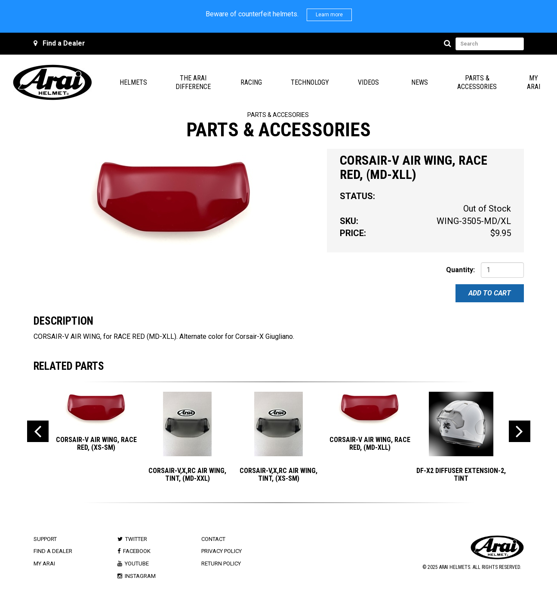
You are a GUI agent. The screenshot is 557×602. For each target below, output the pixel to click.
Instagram (140, 576)
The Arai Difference (193, 82)
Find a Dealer (64, 43)
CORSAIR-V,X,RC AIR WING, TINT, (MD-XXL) (187, 474)
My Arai (533, 82)
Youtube (137, 563)
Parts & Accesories (278, 114)
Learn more (329, 15)
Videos (368, 82)
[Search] (449, 44)
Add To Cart (489, 293)
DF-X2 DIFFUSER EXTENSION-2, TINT (461, 474)
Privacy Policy (221, 551)
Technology (310, 82)
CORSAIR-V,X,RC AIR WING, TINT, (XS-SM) (278, 474)
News (419, 82)
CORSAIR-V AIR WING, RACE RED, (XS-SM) (96, 444)
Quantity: (460, 270)
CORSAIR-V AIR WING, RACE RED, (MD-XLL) (369, 444)
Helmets (133, 82)
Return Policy (221, 563)
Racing (251, 82)
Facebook (137, 551)
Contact (213, 539)
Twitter (136, 539)
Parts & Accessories (477, 82)
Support (45, 539)
